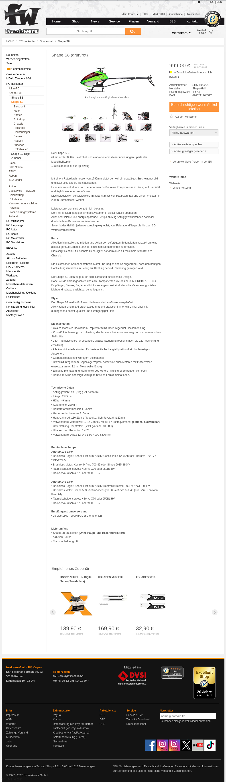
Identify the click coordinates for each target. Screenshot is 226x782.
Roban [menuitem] (13, 175)
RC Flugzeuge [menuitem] (15, 225)
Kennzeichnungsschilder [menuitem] (23, 203)
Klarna (57, 719)
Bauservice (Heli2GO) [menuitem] (22, 190)
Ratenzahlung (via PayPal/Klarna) (73, 724)
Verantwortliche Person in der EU (192, 161)
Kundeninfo (13, 737)
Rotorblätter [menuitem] (21, 149)
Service (114, 21)
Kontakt (191, 21)
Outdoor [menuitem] (11, 288)
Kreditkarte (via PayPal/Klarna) (71, 732)
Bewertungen (87, 766)
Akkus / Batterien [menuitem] (16, 258)
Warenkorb (182, 33)
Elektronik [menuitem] (20, 106)
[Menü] (180, 669)
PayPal (57, 715)
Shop (75, 21)
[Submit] (133, 31)
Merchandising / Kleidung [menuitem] (21, 292)
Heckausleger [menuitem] (22, 132)
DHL (102, 715)
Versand (153, 21)
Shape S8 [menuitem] (17, 101)
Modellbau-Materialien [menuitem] (19, 284)
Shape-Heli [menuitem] (15, 93)
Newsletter (193, 14)
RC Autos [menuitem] (12, 229)
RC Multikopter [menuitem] (15, 221)
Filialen (134, 21)
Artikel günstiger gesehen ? (188, 151)
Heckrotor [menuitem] (19, 127)
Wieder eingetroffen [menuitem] (18, 59)
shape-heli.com (182, 187)
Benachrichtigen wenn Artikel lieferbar (194, 107)
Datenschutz (13, 728)
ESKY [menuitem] (12, 171)
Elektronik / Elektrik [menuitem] (17, 262)
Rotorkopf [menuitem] (19, 119)
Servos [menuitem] (18, 136)
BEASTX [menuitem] (11, 247)
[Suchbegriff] (85, 31)
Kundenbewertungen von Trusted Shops (30, 766)
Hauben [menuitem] (18, 140)
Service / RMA (135, 715)
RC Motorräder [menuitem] (15, 238)
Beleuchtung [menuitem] (16, 195)
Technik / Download (138, 719)
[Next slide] (215, 612)
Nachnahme (60, 741)
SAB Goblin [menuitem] (16, 167)
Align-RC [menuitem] (14, 88)
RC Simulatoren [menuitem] (15, 242)
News (95, 21)
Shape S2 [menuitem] (17, 97)
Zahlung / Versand (17, 732)
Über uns (11, 745)
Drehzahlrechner (136, 724)
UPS (102, 724)
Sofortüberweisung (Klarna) (69, 737)
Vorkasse (58, 745)
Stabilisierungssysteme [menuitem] (22, 212)
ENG (211, 2)
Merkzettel (159, 14)
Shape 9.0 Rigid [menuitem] (20, 153)
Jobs (9, 741)
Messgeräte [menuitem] (13, 271)
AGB (9, 719)
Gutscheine (176, 14)
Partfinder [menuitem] (14, 207)
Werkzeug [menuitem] (12, 275)
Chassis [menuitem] (18, 123)
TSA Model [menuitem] (15, 179)
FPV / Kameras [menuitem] (15, 267)
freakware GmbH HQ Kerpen (24, 667)
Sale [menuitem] (9, 63)
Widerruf (11, 724)
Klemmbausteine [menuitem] (18, 69)
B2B (172, 21)
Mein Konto (130, 14)
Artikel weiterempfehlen (186, 144)
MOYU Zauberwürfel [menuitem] (18, 78)
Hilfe (145, 14)
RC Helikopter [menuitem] (14, 83)
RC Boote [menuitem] (12, 234)
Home (56, 21)
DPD (102, 719)
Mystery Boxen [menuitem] (15, 315)
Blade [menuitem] (12, 163)
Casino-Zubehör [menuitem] (16, 74)
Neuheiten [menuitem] (12, 54)
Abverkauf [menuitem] (12, 310)
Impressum (12, 715)
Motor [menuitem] (17, 110)
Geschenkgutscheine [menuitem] (18, 302)
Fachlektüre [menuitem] (13, 296)
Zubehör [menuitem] (19, 145)
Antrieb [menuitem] (18, 115)
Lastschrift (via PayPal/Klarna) (71, 728)
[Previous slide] (53, 612)
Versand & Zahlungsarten (176, 770)
